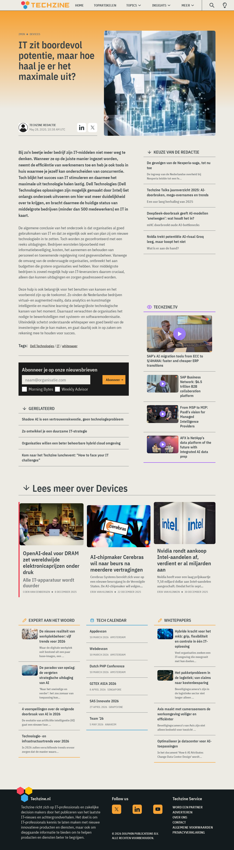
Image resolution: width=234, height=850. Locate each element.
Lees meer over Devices (80, 488)
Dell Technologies (42, 346)
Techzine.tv (166, 307)
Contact (179, 822)
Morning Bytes (41, 389)
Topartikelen (105, 5)
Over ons (180, 817)
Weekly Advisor (75, 389)
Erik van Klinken (101, 592)
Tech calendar (111, 620)
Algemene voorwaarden (193, 827)
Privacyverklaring (189, 832)
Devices (35, 34)
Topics (131, 5)
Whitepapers (177, 620)
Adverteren (182, 812)
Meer (186, 5)
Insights (159, 5)
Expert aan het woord (52, 620)
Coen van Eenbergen (36, 592)
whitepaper (69, 346)
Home (79, 5)
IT (58, 346)
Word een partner (188, 807)
